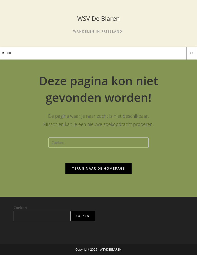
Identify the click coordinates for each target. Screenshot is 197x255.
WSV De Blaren (98, 18)
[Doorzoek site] (191, 53)
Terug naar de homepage (98, 168)
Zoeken (20, 207)
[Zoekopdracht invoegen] (98, 143)
